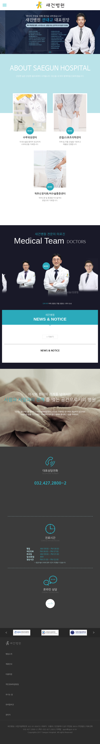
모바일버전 (10, 705)
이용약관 (9, 674)
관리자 (8, 715)
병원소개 (9, 654)
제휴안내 (9, 664)
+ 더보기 (50, 337)
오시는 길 (9, 694)
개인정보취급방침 (12, 684)
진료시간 (50, 537)
